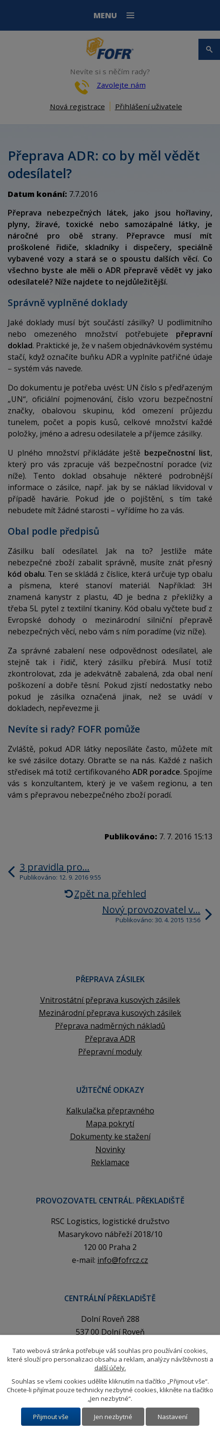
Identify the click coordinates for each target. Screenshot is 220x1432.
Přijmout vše (51, 1416)
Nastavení (172, 1416)
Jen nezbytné (113, 1416)
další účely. (110, 1367)
